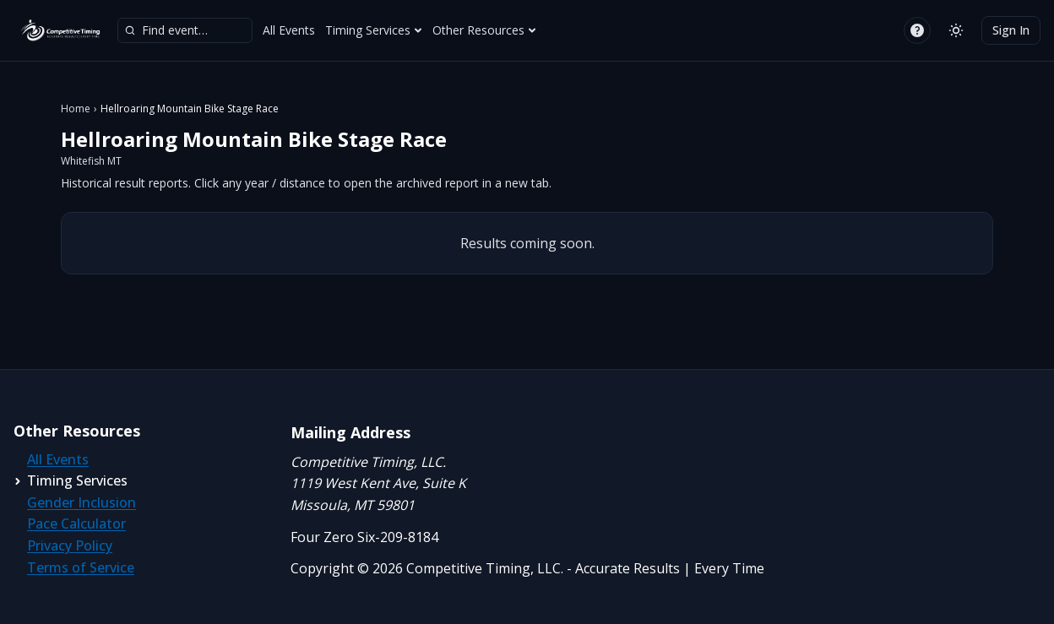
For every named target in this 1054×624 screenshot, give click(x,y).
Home (75, 109)
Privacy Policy (69, 545)
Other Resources (484, 30)
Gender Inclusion (81, 502)
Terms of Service (80, 567)
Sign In (1011, 30)
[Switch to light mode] (956, 30)
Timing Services (373, 30)
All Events (289, 30)
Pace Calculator (76, 523)
